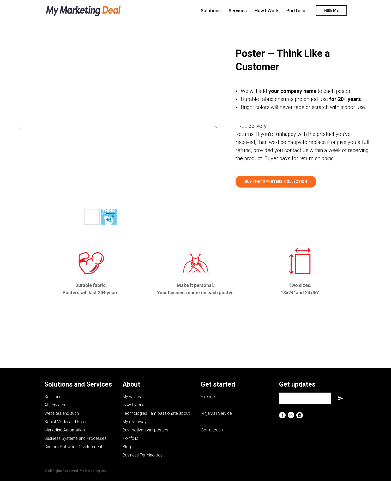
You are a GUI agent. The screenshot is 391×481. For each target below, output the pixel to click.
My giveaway (135, 421)
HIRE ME (331, 10)
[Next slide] (216, 127)
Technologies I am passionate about (156, 413)
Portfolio (295, 10)
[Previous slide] (19, 127)
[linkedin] (291, 415)
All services (54, 404)
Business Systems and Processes (75, 438)
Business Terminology (143, 455)
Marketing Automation (64, 430)
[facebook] (282, 415)
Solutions (211, 10)
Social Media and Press (65, 421)
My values (132, 396)
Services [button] (237, 10)
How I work (133, 404)
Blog (127, 446)
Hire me (208, 396)
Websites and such (61, 413)
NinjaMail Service (216, 413)
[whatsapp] (299, 415)
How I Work (267, 10)
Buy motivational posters (145, 430)
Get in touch (212, 430)
